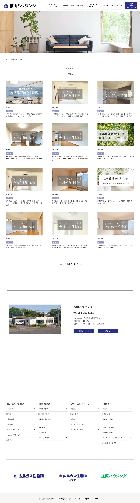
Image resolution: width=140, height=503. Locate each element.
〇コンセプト (75, 414)
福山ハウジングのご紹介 (53, 5)
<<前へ (60, 264)
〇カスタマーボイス (109, 443)
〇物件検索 (42, 432)
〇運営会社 (10, 440)
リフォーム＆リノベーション (92, 5)
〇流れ (72, 419)
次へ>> (80, 264)
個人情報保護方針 (46, 499)
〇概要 (72, 409)
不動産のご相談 (68, 6)
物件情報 (80, 6)
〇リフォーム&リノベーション (113, 438)
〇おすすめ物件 (43, 438)
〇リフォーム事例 (76, 430)
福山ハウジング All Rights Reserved (83, 499)
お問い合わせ (131, 7)
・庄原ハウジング (13, 435)
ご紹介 (108, 331)
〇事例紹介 (106, 414)
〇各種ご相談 (43, 409)
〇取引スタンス (43, 414)
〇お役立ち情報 (107, 432)
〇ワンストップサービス (79, 424)
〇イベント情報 (107, 419)
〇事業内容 (10, 419)
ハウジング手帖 (117, 6)
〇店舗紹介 (10, 424)
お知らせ (105, 6)
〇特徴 (8, 414)
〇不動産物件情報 (44, 419)
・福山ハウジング (13, 430)
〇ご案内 (9, 409)
